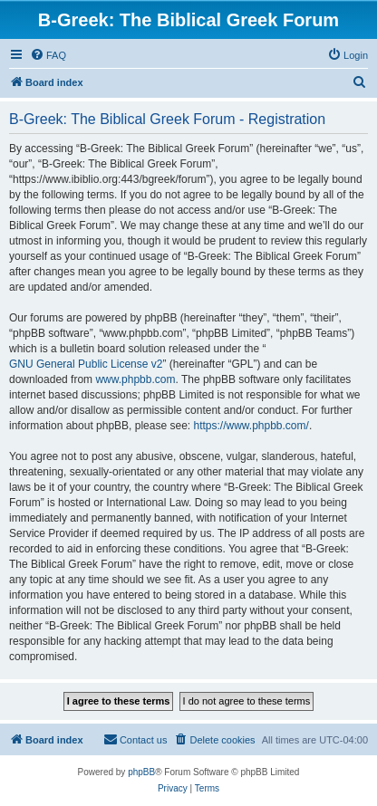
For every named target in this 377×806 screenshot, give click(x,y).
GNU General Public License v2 (85, 364)
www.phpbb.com (135, 379)
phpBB (141, 772)
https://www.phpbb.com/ (250, 425)
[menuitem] (48, 55)
